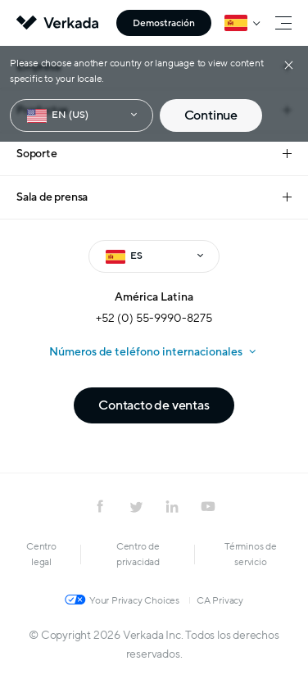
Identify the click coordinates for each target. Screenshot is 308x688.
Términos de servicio (250, 554)
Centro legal (41, 554)
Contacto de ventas (153, 405)
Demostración (164, 22)
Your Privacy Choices (134, 600)
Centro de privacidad (138, 554)
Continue (211, 115)
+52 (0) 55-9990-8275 (154, 318)
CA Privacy (220, 600)
